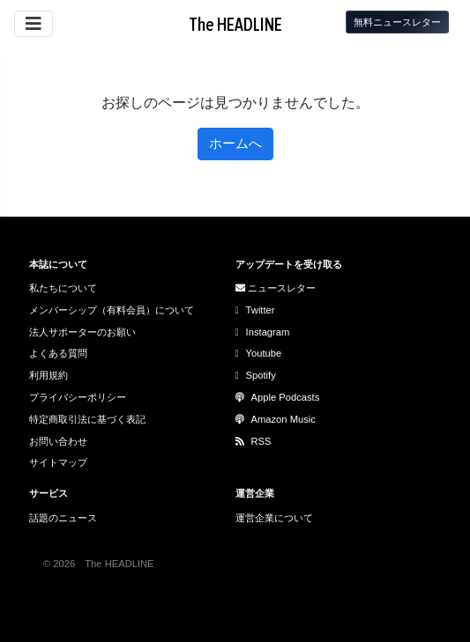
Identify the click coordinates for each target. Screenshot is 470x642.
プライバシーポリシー (77, 397)
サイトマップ (58, 462)
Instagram (262, 332)
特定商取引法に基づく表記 (87, 419)
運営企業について (274, 518)
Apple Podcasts (277, 397)
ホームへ (235, 143)
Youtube (258, 353)
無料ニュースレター (397, 22)
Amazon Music (275, 419)
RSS (253, 441)
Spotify (255, 375)
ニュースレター (275, 288)
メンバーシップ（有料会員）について (111, 310)
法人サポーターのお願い (82, 332)
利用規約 (48, 375)
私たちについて (63, 288)
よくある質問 (58, 353)
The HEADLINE (235, 24)
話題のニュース (63, 518)
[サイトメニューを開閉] (33, 24)
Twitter (255, 310)
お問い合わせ (58, 441)
